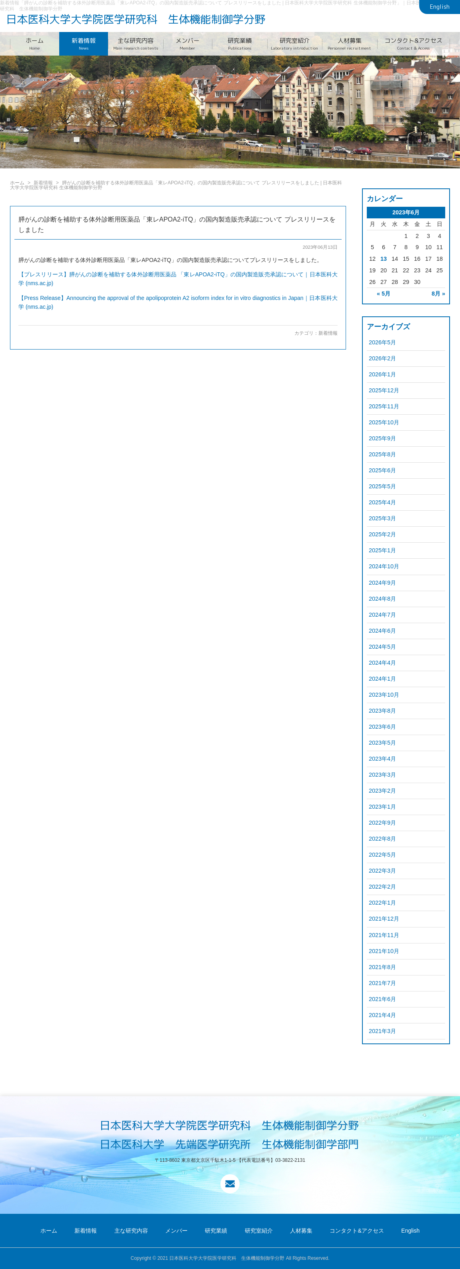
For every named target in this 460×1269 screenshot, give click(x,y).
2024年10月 (384, 566)
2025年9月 (382, 438)
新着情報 (83, 43)
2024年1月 (382, 678)
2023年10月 (384, 694)
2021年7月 (382, 983)
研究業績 (239, 43)
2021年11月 (384, 935)
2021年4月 (382, 1015)
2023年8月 (382, 710)
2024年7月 (382, 615)
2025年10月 (384, 422)
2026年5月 (382, 342)
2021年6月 (382, 999)
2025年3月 (382, 518)
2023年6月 (382, 726)
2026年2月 (382, 358)
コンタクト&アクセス (413, 43)
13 (383, 259)
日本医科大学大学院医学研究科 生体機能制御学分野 (135, 19)
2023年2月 (382, 790)
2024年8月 (382, 599)
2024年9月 (382, 583)
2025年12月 (384, 390)
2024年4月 (382, 662)
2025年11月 (384, 406)
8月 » (438, 293)
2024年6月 (382, 631)
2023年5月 (382, 742)
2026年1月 (382, 374)
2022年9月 (382, 822)
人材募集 (349, 43)
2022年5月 (382, 854)
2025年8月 (382, 454)
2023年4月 (382, 758)
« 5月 (383, 293)
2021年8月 (382, 967)
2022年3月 (382, 870)
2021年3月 (382, 1031)
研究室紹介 (294, 43)
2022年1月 (382, 902)
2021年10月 (384, 951)
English (440, 7)
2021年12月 (384, 918)
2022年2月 (382, 886)
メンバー (187, 43)
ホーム (34, 43)
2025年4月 (382, 502)
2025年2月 (382, 534)
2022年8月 (382, 838)
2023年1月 (382, 806)
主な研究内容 (135, 43)
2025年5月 (382, 486)
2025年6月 (382, 470)
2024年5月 (382, 646)
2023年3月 (382, 774)
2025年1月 (382, 550)
